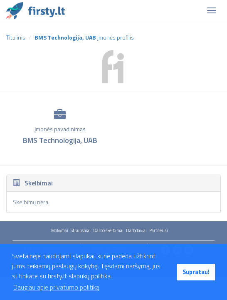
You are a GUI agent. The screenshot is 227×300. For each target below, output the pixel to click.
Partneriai (158, 230)
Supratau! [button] (196, 272)
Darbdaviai (136, 230)
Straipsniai (81, 230)
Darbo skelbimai (108, 230)
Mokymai (59, 230)
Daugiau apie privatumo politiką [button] (56, 287)
